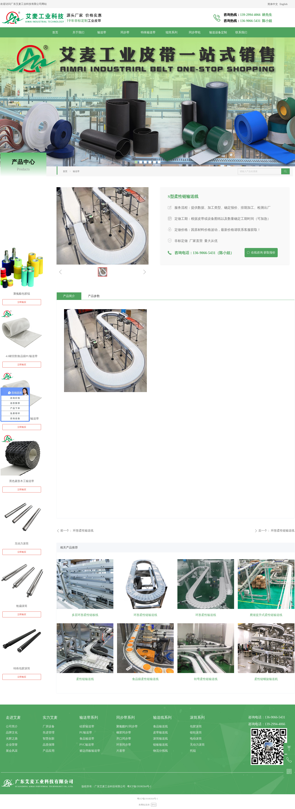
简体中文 (273, 4)
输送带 (76, 171)
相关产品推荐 (69, 547)
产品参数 (94, 296)
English (284, 4)
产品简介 (69, 296)
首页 (65, 171)
